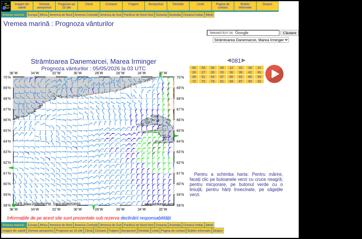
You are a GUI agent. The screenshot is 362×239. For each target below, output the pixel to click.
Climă (89, 4)
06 (212, 67)
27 (203, 72)
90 (250, 81)
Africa (43, 14)
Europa (32, 14)
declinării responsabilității (146, 218)
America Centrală (86, 14)
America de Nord (61, 14)
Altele (209, 14)
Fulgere (133, 4)
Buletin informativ (245, 5)
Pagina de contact (223, 5)
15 (240, 67)
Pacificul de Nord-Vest (138, 14)
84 (231, 81)
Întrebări (178, 4)
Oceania (161, 14)
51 (203, 76)
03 (203, 67)
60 (231, 76)
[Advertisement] (104, 42)
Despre (267, 4)
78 (212, 81)
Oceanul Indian (193, 14)
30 (212, 72)
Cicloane (111, 4)
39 (240, 72)
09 (222, 67)
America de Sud (111, 14)
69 (259, 76)
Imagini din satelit (22, 5)
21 (259, 67)
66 (250, 76)
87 (240, 81)
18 (250, 67)
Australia (175, 14)
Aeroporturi (155, 4)
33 (222, 72)
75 (203, 81)
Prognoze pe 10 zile (66, 5)
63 (240, 76)
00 (194, 67)
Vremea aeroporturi (44, 5)
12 (231, 67)
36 (231, 72)
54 (212, 76)
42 (250, 72)
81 (222, 81)
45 (259, 72)
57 (222, 76)
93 (259, 81)
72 (194, 81)
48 (194, 76)
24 (194, 72)
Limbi (200, 4)
